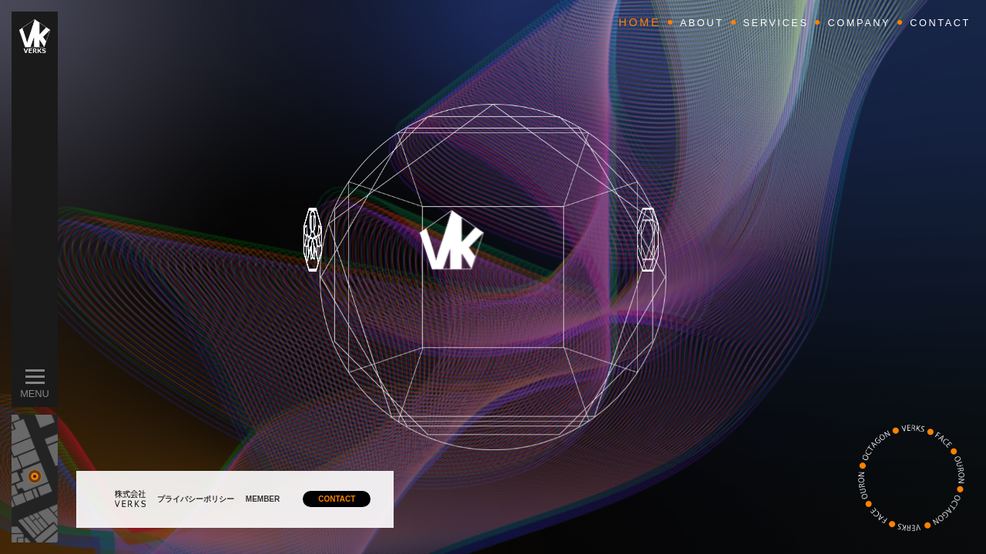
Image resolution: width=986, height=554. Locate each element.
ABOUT (702, 22)
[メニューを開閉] (35, 376)
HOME (640, 22)
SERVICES (776, 22)
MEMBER (263, 499)
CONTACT (336, 499)
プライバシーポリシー (195, 499)
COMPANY (858, 22)
